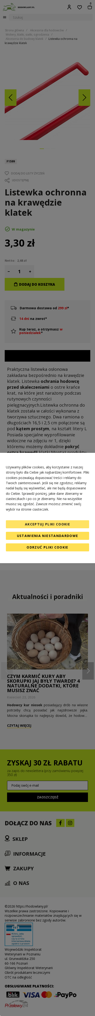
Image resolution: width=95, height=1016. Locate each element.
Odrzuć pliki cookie (47, 547)
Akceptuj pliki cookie (47, 524)
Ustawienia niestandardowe (47, 535)
